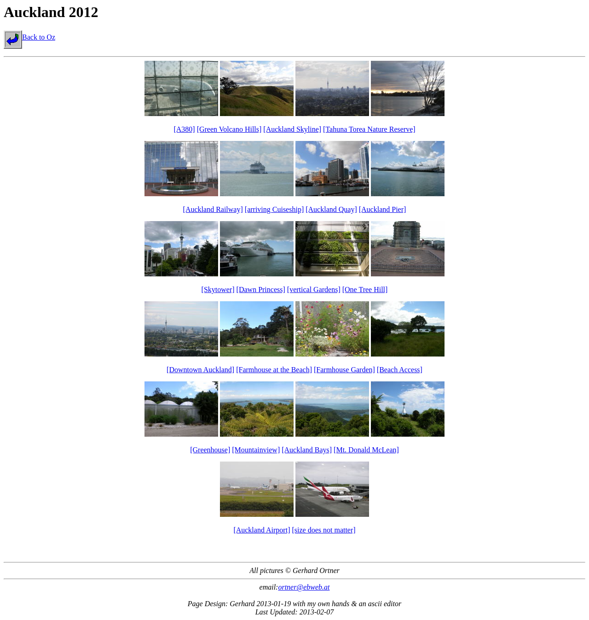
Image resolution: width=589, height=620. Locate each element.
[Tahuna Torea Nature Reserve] (369, 129)
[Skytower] (218, 289)
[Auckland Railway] (213, 209)
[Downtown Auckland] (200, 370)
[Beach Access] (399, 370)
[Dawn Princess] (261, 289)
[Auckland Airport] (261, 530)
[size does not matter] (323, 530)
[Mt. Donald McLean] (366, 450)
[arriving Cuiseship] (274, 209)
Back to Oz (29, 37)
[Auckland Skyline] (292, 129)
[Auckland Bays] (307, 450)
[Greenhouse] (210, 450)
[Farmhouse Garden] (344, 370)
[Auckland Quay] (331, 209)
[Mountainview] (256, 450)
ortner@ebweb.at (303, 587)
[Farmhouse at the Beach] (274, 370)
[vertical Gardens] (314, 289)
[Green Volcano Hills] (229, 129)
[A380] (184, 129)
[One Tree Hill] (365, 289)
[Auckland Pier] (382, 209)
